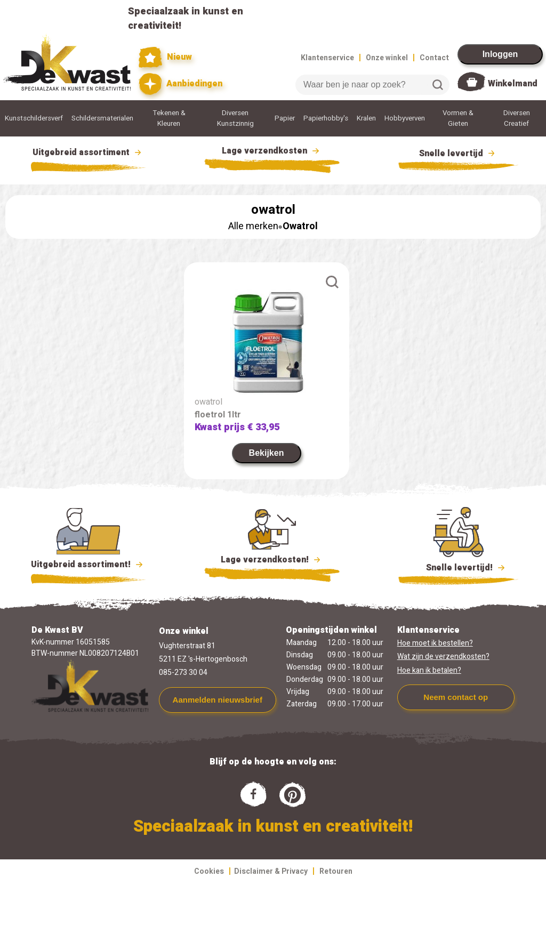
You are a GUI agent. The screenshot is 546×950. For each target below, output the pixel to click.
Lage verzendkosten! (272, 561)
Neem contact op (455, 697)
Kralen (366, 118)
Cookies (209, 871)
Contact (434, 57)
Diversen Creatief (516, 118)
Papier (285, 118)
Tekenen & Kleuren (169, 118)
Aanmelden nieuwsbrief (217, 699)
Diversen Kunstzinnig (235, 118)
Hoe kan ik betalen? (429, 670)
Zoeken (437, 84)
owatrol (208, 402)
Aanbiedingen (180, 84)
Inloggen (500, 54)
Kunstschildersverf (34, 118)
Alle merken (253, 226)
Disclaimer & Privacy (271, 871)
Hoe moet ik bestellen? (435, 643)
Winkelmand (512, 83)
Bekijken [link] (266, 452)
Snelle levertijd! (458, 567)
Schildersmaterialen (102, 118)
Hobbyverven (404, 118)
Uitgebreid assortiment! (88, 564)
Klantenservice (327, 57)
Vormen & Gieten (458, 118)
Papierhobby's (325, 118)
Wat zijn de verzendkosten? (443, 656)
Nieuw (165, 57)
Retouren (335, 871)
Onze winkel (387, 57)
